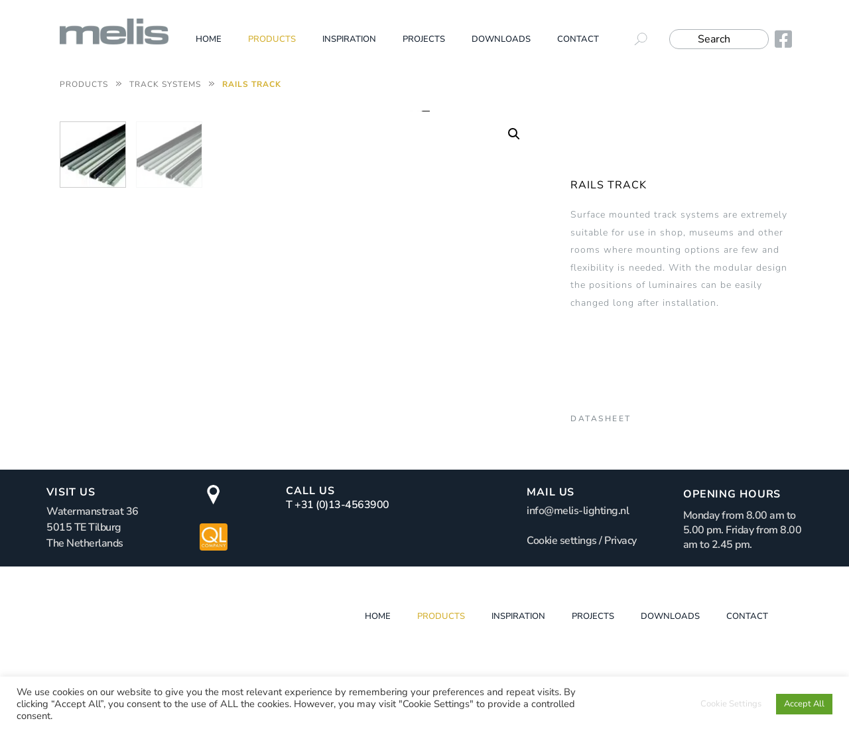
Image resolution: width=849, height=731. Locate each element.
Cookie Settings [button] (730, 704)
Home (209, 39)
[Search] (719, 39)
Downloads (501, 39)
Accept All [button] (804, 704)
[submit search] (645, 39)
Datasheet (600, 418)
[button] (514, 134)
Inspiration (349, 39)
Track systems (165, 84)
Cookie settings (562, 592)
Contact (578, 39)
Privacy (620, 592)
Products (272, 39)
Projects (424, 39)
